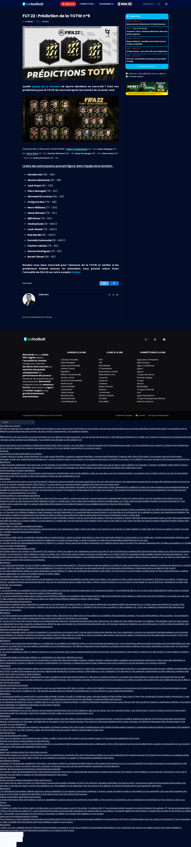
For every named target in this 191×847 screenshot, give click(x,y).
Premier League (144, 377)
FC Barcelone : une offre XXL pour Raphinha (146, 51)
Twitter (76, 272)
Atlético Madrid (106, 395)
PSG (101, 359)
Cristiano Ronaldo (69, 359)
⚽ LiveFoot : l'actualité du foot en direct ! (145, 73)
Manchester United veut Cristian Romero (146, 24)
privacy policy (94, 448)
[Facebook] (164, 339)
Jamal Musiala (68, 386)
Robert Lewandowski (71, 374)
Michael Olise (67, 395)
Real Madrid (104, 365)
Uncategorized (140, 28)
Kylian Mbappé (68, 362)
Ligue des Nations (145, 395)
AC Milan (103, 398)
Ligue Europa (143, 362)
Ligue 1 (140, 368)
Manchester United (108, 371)
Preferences (8, 844)
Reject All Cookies (11, 839)
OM (100, 362)
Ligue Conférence (146, 365)
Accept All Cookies (11, 834)
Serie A (140, 383)
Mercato (69, 4)
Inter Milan (104, 401)
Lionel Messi (66, 389)
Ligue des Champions (147, 359)
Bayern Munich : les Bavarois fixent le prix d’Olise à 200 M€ (146, 42)
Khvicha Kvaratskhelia (71, 380)
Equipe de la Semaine (46, 86)
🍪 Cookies (140, 415)
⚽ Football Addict (134, 76)
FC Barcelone (105, 368)
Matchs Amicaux (145, 401)
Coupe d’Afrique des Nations (151, 398)
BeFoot (41, 415)
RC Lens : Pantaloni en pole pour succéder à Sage (146, 60)
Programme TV (106, 4)
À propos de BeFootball (158, 415)
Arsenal (102, 389)
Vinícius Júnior (67, 377)
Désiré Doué (67, 383)
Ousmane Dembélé (70, 365)
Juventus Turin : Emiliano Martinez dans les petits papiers (147, 32)
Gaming (45, 21)
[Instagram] (155, 339)
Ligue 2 (140, 371)
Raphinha (65, 371)
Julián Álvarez (67, 392)
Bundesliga (142, 386)
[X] (145, 339)
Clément (29, 21)
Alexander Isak (68, 398)
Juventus (103, 377)
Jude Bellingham (69, 401)
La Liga (140, 380)
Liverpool (103, 380)
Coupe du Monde (145, 389)
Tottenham (104, 392)
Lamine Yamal (68, 368)
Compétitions (86, 4)
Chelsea (103, 383)
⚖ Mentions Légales (123, 415)
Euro (139, 392)
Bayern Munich (106, 386)
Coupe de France (145, 374)
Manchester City (107, 374)
